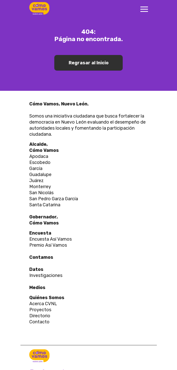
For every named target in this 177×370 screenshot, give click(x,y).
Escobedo (39, 162)
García (35, 168)
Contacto (39, 322)
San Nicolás (41, 192)
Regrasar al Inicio (89, 63)
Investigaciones (45, 275)
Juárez (36, 180)
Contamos (41, 257)
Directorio (39, 316)
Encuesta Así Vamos (50, 239)
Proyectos (40, 309)
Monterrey (40, 186)
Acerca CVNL (43, 303)
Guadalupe (40, 174)
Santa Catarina (44, 205)
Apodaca (38, 156)
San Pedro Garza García (53, 199)
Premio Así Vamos (48, 245)
